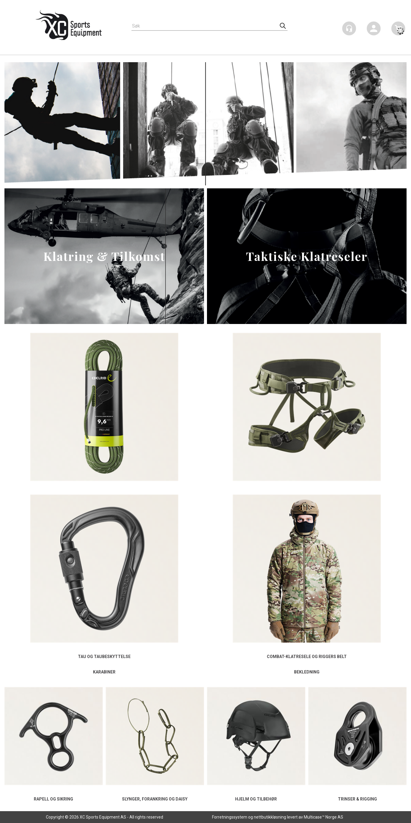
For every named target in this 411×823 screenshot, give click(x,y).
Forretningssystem (229, 817)
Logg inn (373, 29)
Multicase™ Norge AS (323, 817)
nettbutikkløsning (270, 817)
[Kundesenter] (349, 28)
